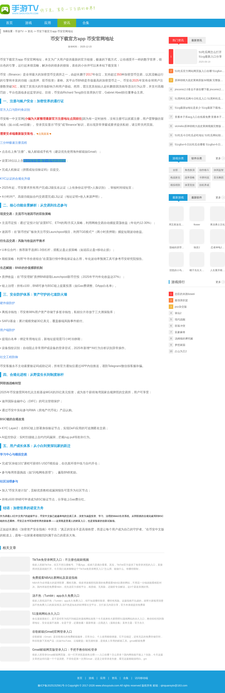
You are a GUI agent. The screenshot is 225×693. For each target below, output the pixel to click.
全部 (175, 170)
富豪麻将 (180, 332)
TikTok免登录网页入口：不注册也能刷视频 (60, 559)
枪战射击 (175, 177)
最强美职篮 (181, 300)
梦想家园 (180, 344)
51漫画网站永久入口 (46, 613)
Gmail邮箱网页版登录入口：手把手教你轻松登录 (64, 649)
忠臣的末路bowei (185, 293)
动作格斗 (204, 170)
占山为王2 (181, 351)
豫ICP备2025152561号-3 (52, 685)
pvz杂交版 (181, 306)
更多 (218, 158)
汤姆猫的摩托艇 (184, 338)
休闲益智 (219, 170)
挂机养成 (204, 185)
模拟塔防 (175, 185)
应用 (47, 23)
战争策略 (190, 177)
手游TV (19, 31)
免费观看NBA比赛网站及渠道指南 (54, 577)
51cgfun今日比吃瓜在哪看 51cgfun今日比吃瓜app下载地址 (199, 145)
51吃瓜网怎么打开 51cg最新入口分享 (210, 54)
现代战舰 (180, 319)
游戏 (28, 23)
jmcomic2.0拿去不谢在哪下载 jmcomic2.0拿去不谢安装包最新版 (199, 90)
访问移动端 (141, 678)
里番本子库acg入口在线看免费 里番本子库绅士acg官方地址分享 (199, 117)
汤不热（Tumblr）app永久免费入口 (56, 595)
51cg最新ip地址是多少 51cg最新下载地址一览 (199, 108)
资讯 (66, 23)
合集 (85, 23)
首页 (9, 23)
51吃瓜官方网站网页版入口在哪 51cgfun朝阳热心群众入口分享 (199, 71)
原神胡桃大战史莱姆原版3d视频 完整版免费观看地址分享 (199, 80)
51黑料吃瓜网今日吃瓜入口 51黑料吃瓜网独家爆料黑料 (199, 99)
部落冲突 (180, 325)
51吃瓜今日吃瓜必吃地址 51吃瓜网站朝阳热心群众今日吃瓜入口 (199, 136)
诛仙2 (178, 313)
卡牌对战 (204, 177)
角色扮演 (190, 170)
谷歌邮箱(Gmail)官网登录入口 (52, 631)
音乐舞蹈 (219, 177)
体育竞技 (190, 185)
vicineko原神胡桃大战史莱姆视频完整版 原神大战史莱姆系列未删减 (199, 126)
